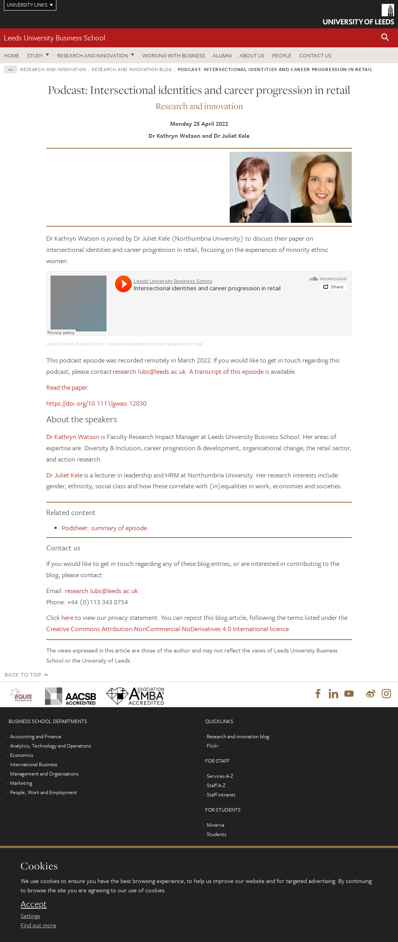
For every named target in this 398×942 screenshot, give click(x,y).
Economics (21, 755)
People (282, 55)
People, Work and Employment (43, 792)
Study (35, 55)
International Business (33, 765)
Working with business (173, 55)
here (67, 617)
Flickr (212, 746)
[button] (385, 38)
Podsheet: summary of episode (104, 528)
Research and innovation (92, 55)
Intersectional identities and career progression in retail (155, 344)
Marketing (21, 783)
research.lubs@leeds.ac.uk (149, 371)
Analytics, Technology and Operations (50, 746)
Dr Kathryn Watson (73, 436)
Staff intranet (221, 795)
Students (216, 834)
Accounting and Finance (35, 737)
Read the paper (66, 387)
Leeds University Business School (54, 37)
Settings (30, 915)
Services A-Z (220, 776)
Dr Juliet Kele (64, 475)
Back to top (23, 674)
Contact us (315, 55)
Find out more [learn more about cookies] (38, 925)
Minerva (215, 825)
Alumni (222, 55)
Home (11, 55)
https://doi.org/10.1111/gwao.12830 (96, 403)
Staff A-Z (216, 785)
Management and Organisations (44, 774)
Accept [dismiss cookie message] (34, 904)
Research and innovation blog (132, 69)
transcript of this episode (229, 371)
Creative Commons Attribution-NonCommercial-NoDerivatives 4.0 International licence (167, 628)
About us (251, 55)
